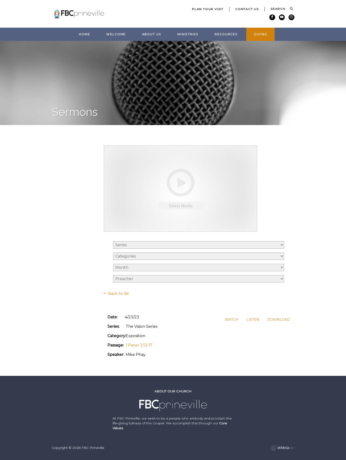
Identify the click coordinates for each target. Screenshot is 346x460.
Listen (253, 320)
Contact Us (247, 9)
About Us (151, 34)
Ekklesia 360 (282, 448)
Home (84, 34)
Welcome (116, 34)
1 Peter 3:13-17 (139, 345)
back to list (116, 293)
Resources (226, 34)
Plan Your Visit (207, 9)
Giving (260, 34)
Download (278, 320)
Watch (231, 320)
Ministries (187, 34)
